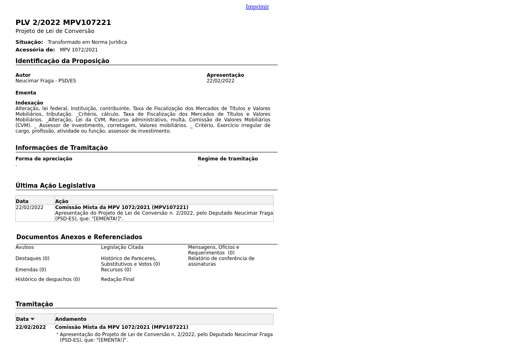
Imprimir (257, 6)
